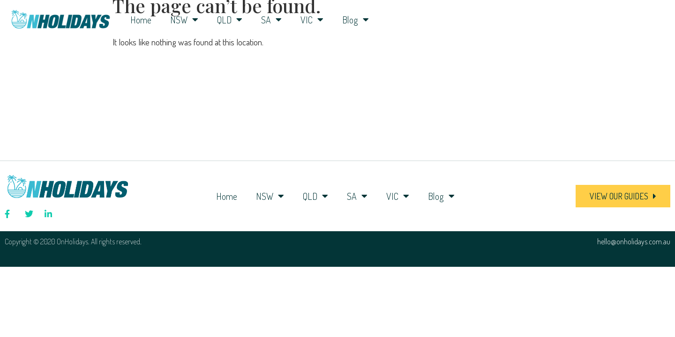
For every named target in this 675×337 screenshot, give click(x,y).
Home (140, 20)
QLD (229, 19)
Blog (355, 19)
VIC (311, 19)
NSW (184, 19)
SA (271, 19)
